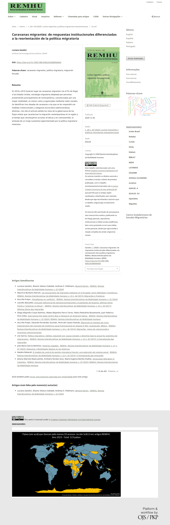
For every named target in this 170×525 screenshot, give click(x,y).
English (129, 34)
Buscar (156, 16)
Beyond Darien (82, 286)
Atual (34, 16)
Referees (58, 16)
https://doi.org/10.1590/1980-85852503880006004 (39, 62)
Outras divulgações (112, 16)
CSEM (95, 16)
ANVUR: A (132, 188)
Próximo (111, 371)
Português (130, 46)
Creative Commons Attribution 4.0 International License (75, 419)
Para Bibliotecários (133, 82)
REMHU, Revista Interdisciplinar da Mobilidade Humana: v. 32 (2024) (87, 299)
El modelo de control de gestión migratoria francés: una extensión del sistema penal (71, 352)
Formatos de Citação (95, 269)
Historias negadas (50, 345)
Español (129, 38)
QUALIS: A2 (132, 193)
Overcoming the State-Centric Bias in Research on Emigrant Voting (58, 316)
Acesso (159, 2)
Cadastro (24, 16)
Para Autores (131, 78)
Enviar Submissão (135, 58)
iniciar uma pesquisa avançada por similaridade (51, 376)
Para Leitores (131, 74)
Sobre (11, 16)
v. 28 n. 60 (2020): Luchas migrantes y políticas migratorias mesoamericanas (58, 26)
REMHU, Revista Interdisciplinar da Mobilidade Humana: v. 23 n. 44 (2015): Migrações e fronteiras (61, 296)
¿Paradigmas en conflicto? (43, 299)
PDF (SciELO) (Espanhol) (98, 105)
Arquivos (45, 16)
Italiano (129, 42)
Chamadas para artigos (78, 16)
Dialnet (130, 152)
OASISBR (133, 173)
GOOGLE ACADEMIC (138, 178)
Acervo (22, 26)
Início (14, 26)
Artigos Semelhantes (23, 280)
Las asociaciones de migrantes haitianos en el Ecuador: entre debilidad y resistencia (80, 292)
